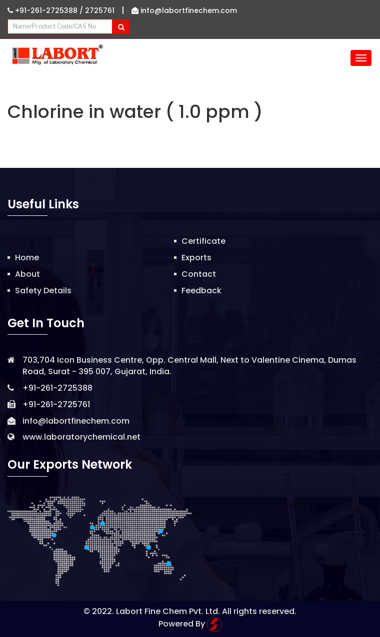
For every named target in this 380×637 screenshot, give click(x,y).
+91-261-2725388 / (46, 10)
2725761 (99, 10)
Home (27, 257)
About (27, 274)
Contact (199, 274)
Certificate (204, 241)
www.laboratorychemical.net (81, 437)
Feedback (202, 290)
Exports (197, 257)
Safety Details (43, 290)
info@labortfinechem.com (184, 10)
